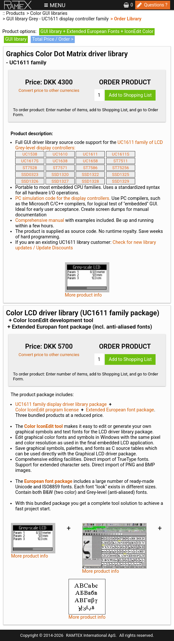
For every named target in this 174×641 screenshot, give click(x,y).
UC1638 (60, 160)
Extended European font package (120, 410)
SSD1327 (60, 181)
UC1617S (29, 160)
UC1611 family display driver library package (61, 404)
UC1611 (90, 154)
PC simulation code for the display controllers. (62, 198)
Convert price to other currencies (48, 90)
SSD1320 (60, 174)
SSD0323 (29, 174)
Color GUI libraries (48, 13)
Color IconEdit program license (47, 410)
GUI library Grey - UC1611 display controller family (57, 19)
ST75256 (120, 167)
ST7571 (60, 167)
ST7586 (90, 167)
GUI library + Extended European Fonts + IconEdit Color (96, 31)
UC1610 (60, 154)
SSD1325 (120, 174)
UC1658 (90, 160)
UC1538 (29, 154)
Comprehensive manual (39, 220)
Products (15, 13)
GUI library (16, 39)
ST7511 (121, 160)
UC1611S (120, 154)
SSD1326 (29, 181)
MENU (57, 5)
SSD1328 (90, 181)
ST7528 (30, 167)
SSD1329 (120, 181)
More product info (87, 599)
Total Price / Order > (52, 39)
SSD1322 (90, 174)
